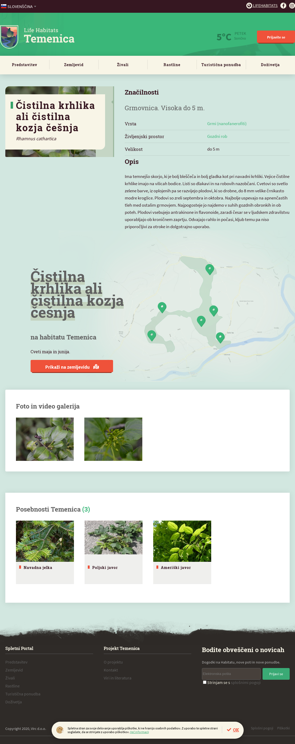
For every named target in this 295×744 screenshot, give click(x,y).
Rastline (172, 64)
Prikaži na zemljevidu (72, 367)
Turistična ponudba (221, 64)
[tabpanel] (45, 552)
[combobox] (19, 6)
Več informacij (139, 732)
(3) (86, 509)
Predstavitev (24, 64)
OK (236, 730)
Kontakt (111, 670)
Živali (123, 64)
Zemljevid (74, 64)
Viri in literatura (117, 678)
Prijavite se (276, 37)
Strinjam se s (232, 682)
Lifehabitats (262, 5)
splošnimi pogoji (246, 682)
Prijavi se (276, 673)
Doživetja (270, 64)
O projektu (113, 662)
